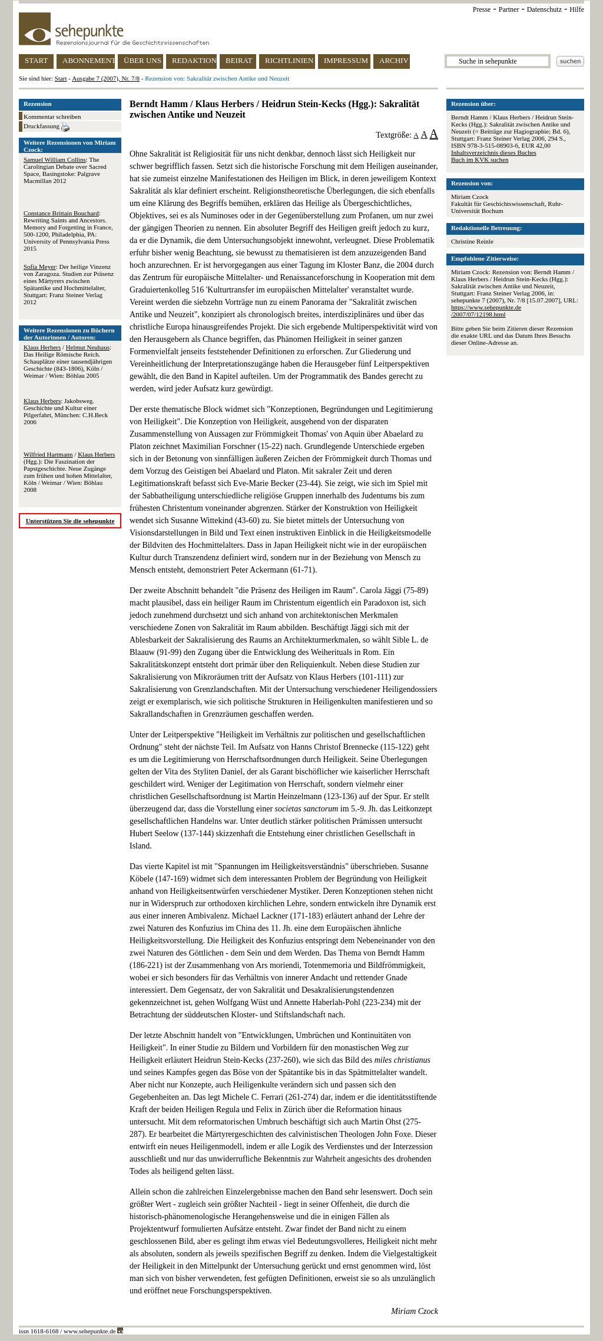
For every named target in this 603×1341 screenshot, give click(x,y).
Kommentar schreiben (52, 116)
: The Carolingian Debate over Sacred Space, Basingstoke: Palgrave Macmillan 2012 (65, 170)
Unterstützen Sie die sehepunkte (70, 520)
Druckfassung (46, 127)
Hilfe (576, 9)
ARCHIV (394, 60)
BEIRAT (239, 60)
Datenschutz (544, 9)
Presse (482, 9)
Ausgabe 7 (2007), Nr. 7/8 (106, 78)
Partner (509, 9)
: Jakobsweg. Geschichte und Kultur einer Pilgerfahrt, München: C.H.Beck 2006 (66, 411)
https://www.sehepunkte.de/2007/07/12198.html (486, 311)
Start (61, 78)
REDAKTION (194, 60)
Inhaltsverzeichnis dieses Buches (493, 152)
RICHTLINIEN (289, 60)
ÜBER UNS (142, 60)
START (36, 60)
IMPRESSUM (346, 60)
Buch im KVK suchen (479, 159)
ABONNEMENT (88, 60)
